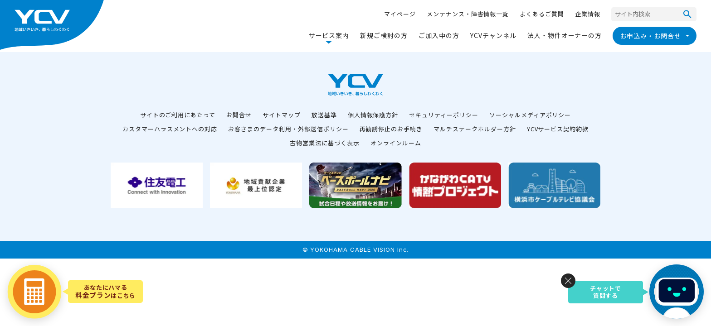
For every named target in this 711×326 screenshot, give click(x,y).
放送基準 (324, 114)
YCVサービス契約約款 (558, 129)
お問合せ (239, 114)
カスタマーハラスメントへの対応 (169, 129)
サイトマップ (282, 114)
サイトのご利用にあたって (178, 114)
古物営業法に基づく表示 (325, 143)
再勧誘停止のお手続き (391, 129)
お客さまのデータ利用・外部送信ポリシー (288, 129)
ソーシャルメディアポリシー (530, 114)
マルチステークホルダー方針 (474, 129)
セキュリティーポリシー (443, 114)
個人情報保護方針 (373, 114)
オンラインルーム (395, 143)
